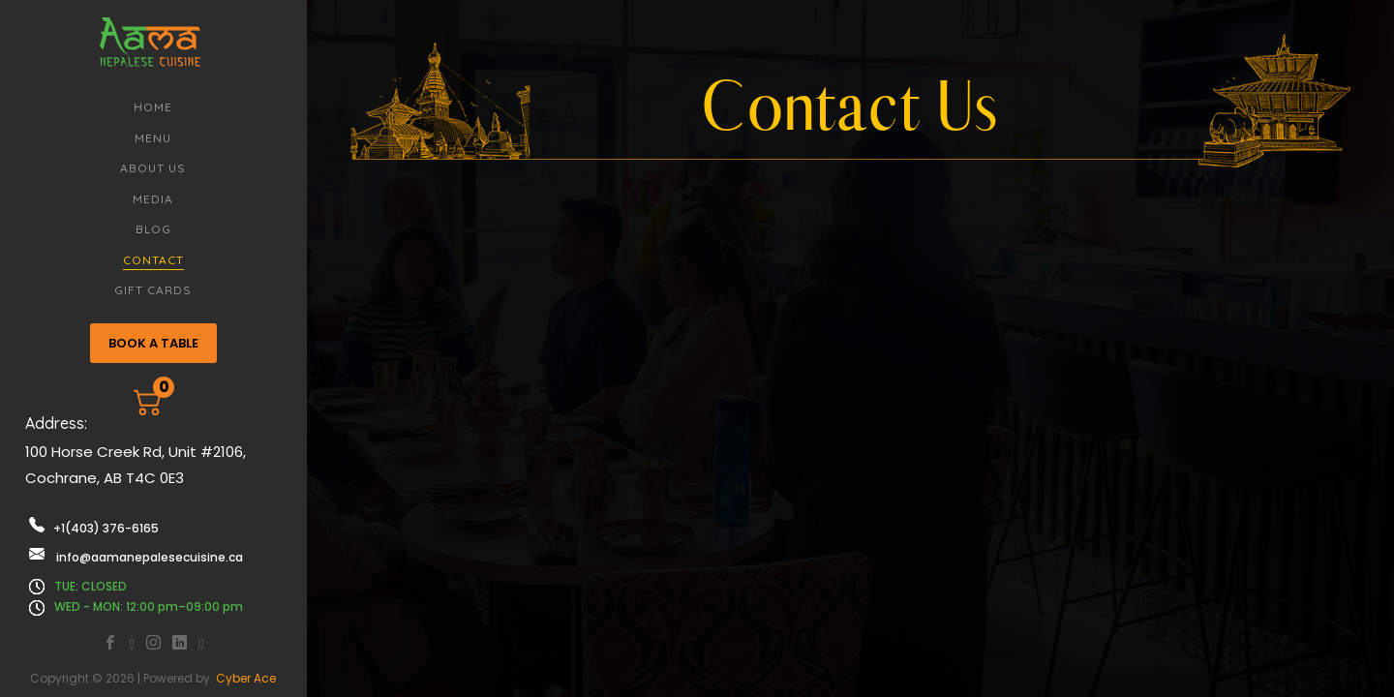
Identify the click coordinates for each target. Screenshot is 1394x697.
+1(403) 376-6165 (94, 526)
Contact (153, 260)
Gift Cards (153, 290)
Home (153, 107)
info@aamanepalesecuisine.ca (136, 555)
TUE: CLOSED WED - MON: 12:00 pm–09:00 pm (136, 597)
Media (153, 199)
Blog (153, 229)
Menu (153, 138)
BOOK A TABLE (153, 343)
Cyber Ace (246, 678)
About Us (153, 168)
